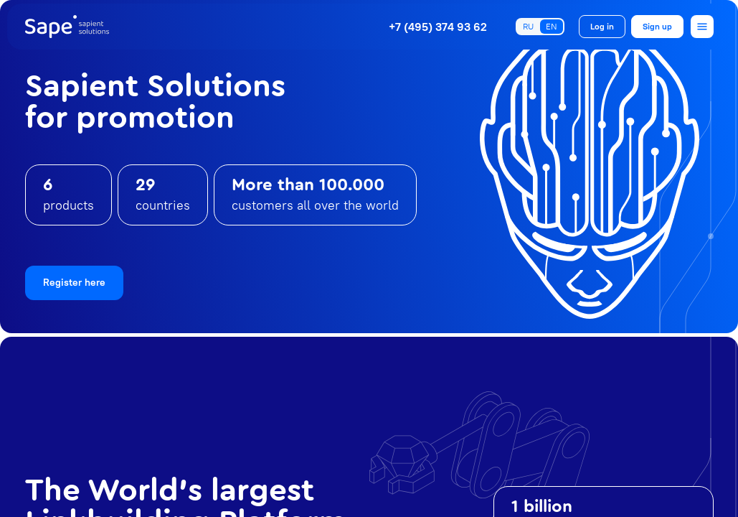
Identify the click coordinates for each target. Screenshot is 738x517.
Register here (74, 282)
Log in (602, 26)
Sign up (657, 26)
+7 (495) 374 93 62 (438, 26)
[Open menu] (702, 26)
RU (528, 26)
